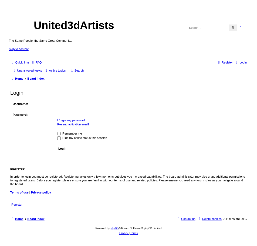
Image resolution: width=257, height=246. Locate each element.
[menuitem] (36, 62)
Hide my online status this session (82, 137)
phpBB (114, 228)
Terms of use (19, 192)
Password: (20, 114)
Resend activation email (73, 124)
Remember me (69, 133)
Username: (20, 104)
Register (16, 204)
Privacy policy (41, 192)
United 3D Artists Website (128, 12)
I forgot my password (71, 120)
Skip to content (19, 49)
